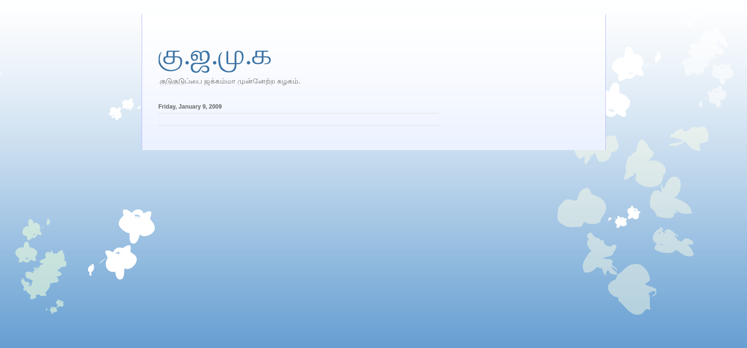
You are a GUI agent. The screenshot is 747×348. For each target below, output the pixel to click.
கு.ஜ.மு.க (215, 54)
